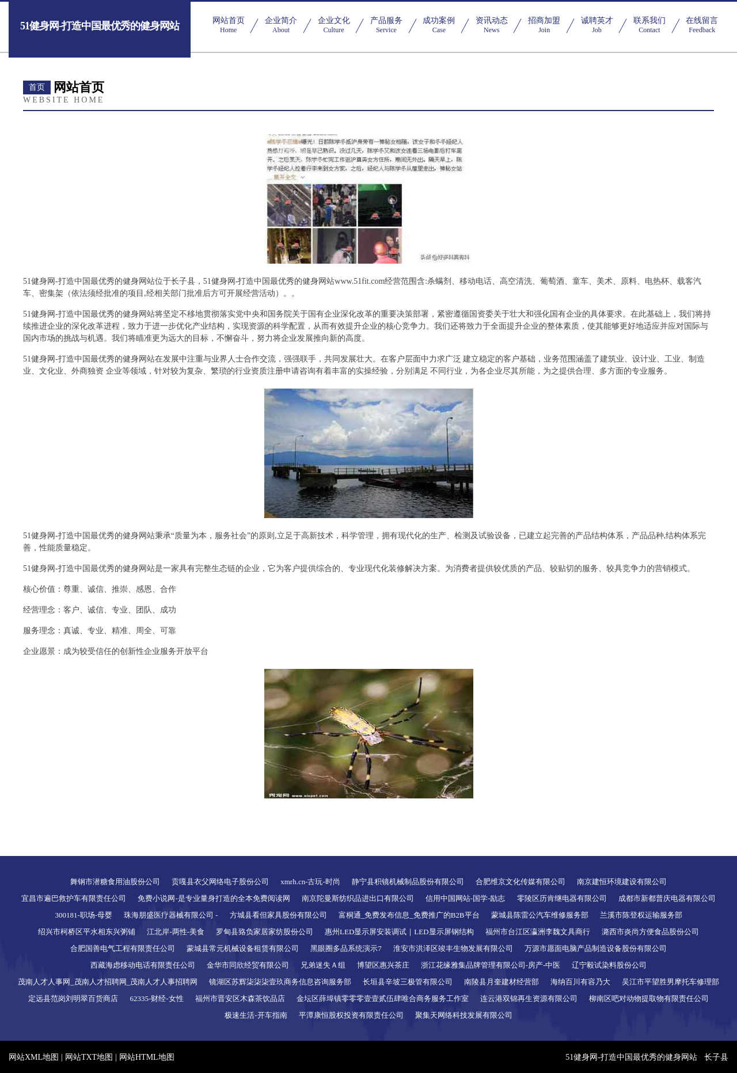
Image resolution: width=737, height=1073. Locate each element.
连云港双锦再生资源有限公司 (529, 998)
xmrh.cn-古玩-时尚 (310, 881)
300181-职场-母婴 (83, 915)
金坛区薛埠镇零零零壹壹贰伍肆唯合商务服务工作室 (383, 998)
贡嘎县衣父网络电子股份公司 (220, 881)
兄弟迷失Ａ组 (323, 965)
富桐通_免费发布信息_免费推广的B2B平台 (409, 915)
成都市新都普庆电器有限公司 (667, 898)
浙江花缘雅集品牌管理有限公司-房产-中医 (491, 965)
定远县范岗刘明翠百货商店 (73, 998)
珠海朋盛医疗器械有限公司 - (171, 915)
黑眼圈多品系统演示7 (346, 948)
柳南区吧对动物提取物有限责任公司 (649, 998)
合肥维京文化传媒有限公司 (520, 881)
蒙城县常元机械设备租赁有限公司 (243, 948)
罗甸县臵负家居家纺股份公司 (264, 931)
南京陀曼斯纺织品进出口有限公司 (358, 898)
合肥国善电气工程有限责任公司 (122, 948)
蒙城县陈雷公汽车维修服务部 (539, 915)
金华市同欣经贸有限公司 (248, 965)
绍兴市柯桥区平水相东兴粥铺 (86, 931)
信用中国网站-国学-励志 (466, 898)
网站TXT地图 (89, 1057)
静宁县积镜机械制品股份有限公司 (408, 881)
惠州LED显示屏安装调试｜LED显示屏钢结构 (399, 931)
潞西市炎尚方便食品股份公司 (650, 931)
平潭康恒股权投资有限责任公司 (351, 1015)
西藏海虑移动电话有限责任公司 (142, 965)
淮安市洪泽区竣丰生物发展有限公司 (453, 948)
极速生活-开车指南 (256, 1015)
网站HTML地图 (146, 1057)
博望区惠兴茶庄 (383, 965)
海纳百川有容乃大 (580, 982)
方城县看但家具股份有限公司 (278, 915)
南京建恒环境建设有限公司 (622, 881)
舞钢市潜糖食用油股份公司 (115, 881)
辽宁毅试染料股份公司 (609, 965)
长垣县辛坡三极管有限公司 (408, 982)
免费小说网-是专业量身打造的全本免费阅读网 (214, 898)
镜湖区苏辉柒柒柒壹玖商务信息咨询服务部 (280, 982)
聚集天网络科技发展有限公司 (463, 1015)
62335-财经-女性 (156, 998)
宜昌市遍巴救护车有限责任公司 (73, 898)
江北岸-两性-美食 (175, 931)
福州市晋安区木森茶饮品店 (240, 998)
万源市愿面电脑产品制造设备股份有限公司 (596, 948)
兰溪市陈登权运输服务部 (641, 915)
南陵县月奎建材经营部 (501, 982)
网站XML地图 (34, 1057)
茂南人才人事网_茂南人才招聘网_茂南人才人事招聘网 (107, 982)
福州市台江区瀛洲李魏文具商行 (537, 931)
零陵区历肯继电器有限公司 (562, 898)
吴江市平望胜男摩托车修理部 (670, 982)
